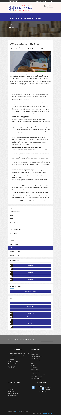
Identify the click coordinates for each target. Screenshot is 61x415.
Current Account (22, 316)
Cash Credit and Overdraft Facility (14, 397)
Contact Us (39, 18)
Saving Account (22, 313)
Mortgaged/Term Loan (12, 395)
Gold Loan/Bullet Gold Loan (13, 393)
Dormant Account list (30, 310)
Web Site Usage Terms (35, 371)
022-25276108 (50, 7)
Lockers (12, 240)
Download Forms (34, 358)
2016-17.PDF (21, 272)
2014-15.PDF (21, 279)
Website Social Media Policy (36, 378)
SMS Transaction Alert (15, 229)
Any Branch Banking (15, 208)
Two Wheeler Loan (12, 389)
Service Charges (34, 354)
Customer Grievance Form (30, 303)
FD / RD (21, 320)
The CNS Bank (18, 411)
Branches (23, 18)
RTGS (11, 215)
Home (11, 14)
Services (37, 14)
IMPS (11, 226)
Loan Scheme (29, 14)
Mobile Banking (14, 222)
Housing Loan (11, 391)
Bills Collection (14, 244)
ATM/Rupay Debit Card (15, 211)
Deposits (22, 14)
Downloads (30, 18)
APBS (19, 32)
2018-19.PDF (21, 265)
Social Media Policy (35, 369)
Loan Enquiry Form (30, 306)
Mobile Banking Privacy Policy (37, 376)
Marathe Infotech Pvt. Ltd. (47, 413)
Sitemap (33, 365)
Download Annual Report (36, 360)
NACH (11, 237)
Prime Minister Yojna (15, 251)
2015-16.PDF (21, 275)
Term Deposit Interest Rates (37, 356)
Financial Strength (15, 18)
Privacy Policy (34, 367)
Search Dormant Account (30, 291)
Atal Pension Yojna (14, 255)
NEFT (11, 218)
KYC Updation (21, 327)
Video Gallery (33, 363)
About (16, 14)
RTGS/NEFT (21, 323)
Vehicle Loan (10, 387)
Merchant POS (13, 233)
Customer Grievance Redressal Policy (38, 374)
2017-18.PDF (21, 269)
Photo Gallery (34, 361)
